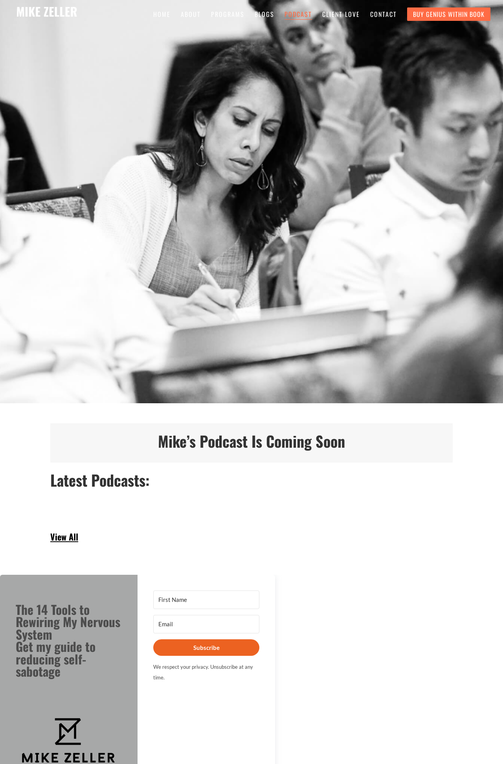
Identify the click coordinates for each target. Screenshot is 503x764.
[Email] (206, 624)
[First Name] (206, 600)
